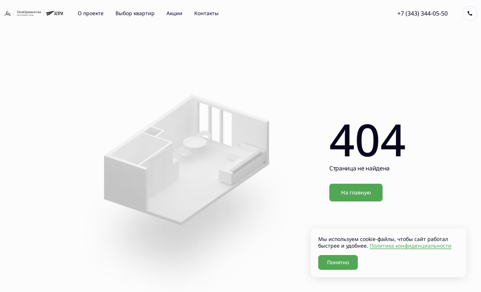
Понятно (338, 262)
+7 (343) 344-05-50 (422, 13)
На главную (356, 192)
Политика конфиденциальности (410, 245)
